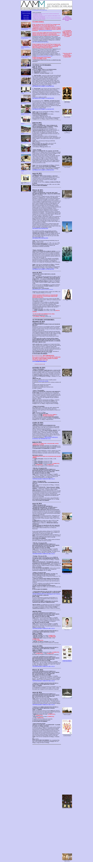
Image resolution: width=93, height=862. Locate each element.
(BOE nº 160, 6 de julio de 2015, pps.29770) (45, 30)
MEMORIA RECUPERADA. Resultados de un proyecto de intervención (42, 289)
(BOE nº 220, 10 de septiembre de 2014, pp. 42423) (44, 56)
